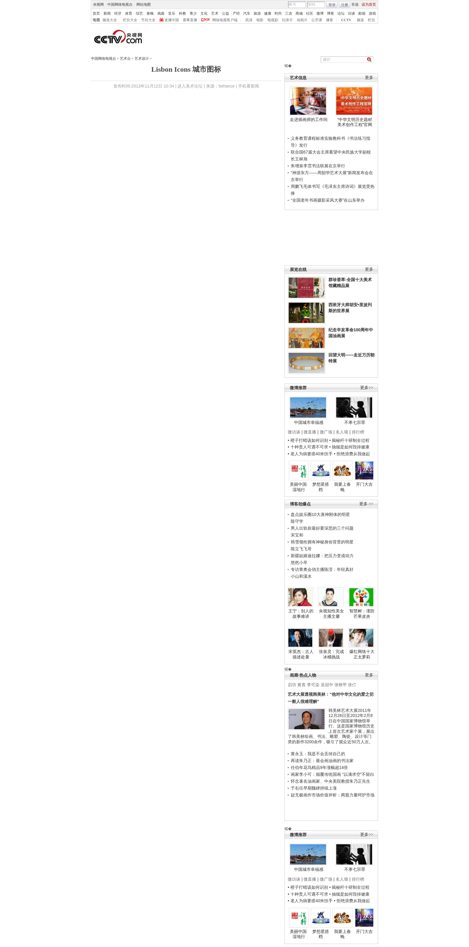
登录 (332, 5)
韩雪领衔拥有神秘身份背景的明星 (322, 542)
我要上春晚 (342, 487)
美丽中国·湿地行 (299, 487)
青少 (193, 13)
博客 (330, 13)
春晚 (150, 13)
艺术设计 (142, 58)
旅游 (257, 13)
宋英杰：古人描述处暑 (300, 654)
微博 (320, 13)
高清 (248, 20)
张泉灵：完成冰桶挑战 (331, 654)
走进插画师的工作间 (309, 119)
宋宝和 (297, 535)
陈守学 (297, 521)
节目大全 (148, 20)
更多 (369, 77)
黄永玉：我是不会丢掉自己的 (318, 753)
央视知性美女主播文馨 (331, 614)
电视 (96, 20)
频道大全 (110, 20)
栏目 (371, 20)
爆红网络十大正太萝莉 (361, 654)
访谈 (351, 13)
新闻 (107, 13)
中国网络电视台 (120, 4)
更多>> (366, 387)
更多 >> (366, 504)
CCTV (346, 20)
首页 (96, 13)
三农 (288, 13)
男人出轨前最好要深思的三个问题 (322, 528)
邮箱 (362, 13)
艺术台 (125, 58)
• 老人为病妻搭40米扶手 (310, 453)
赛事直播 (190, 20)
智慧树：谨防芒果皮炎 (361, 614)
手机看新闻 (248, 86)
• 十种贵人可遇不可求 (308, 447)
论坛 (341, 13)
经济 (117, 13)
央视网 (98, 4)
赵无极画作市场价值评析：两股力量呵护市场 (332, 795)
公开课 (316, 20)
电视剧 (272, 20)
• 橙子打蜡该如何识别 (308, 440)
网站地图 (143, 4)
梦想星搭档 (320, 487)
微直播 (310, 432)
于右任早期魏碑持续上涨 (314, 788)
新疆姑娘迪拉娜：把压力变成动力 (322, 555)
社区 (309, 13)
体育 (128, 13)
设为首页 (369, 4)
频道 (360, 20)
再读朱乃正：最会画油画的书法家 (322, 760)
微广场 (326, 432)
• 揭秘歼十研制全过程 (349, 440)
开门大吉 (364, 484)
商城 (299, 13)
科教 (182, 13)
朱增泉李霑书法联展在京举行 (318, 165)
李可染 (313, 684)
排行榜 (358, 432)
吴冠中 (327, 684)
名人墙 (342, 432)
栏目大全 (130, 20)
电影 (260, 20)
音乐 (171, 13)
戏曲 (161, 13)
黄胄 (301, 684)
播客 (329, 20)
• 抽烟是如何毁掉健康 (349, 447)
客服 (355, 4)
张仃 (352, 684)
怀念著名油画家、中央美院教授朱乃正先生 (330, 781)
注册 (344, 5)
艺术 (214, 13)
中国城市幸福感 (308, 422)
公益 (225, 13)
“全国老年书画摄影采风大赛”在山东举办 (328, 200)
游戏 (372, 13)
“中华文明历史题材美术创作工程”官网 (354, 122)
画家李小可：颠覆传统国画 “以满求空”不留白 (332, 774)
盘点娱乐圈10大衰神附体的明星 (320, 514)
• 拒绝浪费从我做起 (352, 453)
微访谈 (294, 432)
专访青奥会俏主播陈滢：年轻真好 (322, 569)
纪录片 (287, 20)
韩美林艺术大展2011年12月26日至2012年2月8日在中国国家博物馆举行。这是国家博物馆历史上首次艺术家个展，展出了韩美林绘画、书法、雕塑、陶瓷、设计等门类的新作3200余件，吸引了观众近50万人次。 (331, 726)
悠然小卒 (299, 562)
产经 (236, 13)
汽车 (246, 13)
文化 (204, 13)
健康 (267, 13)
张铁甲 (340, 684)
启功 (292, 684)
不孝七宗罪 (354, 422)
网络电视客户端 (224, 20)
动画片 (302, 20)
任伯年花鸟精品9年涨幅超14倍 (319, 767)
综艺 (139, 13)
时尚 (278, 13)
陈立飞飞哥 (301, 548)
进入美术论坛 (189, 86)
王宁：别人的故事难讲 (300, 614)
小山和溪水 (301, 576)
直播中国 (172, 20)
